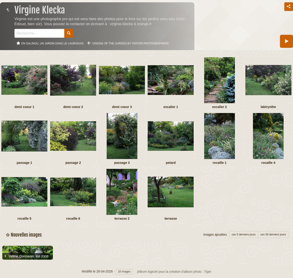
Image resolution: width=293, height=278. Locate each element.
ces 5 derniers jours (244, 234)
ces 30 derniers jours (273, 234)
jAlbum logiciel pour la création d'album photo (169, 271)
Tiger (207, 271)
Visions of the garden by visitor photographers (130, 43)
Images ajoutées (215, 234)
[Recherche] (39, 33)
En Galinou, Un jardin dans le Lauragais (53, 43)
